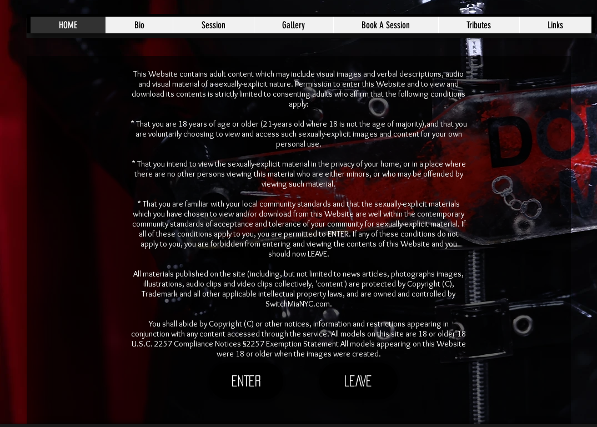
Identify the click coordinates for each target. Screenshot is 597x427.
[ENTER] (246, 381)
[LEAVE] (358, 381)
